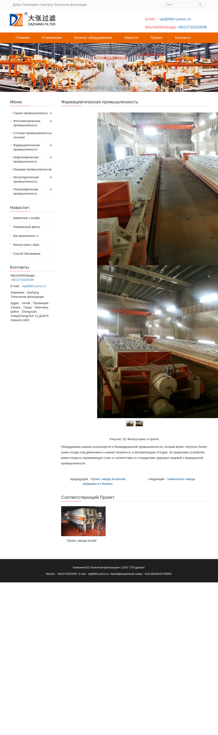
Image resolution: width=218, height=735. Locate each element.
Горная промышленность (30, 113)
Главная (22, 38)
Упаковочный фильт (26, 227)
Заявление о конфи (26, 218)
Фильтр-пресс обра (26, 244)
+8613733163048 (192, 27)
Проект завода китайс (82, 540)
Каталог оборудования (93, 38)
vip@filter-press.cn (175, 19)
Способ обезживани (26, 253)
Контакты (182, 38)
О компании (52, 38)
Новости (131, 38)
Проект (157, 38)
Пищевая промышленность (32, 169)
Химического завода (181, 479)
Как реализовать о (25, 236)
